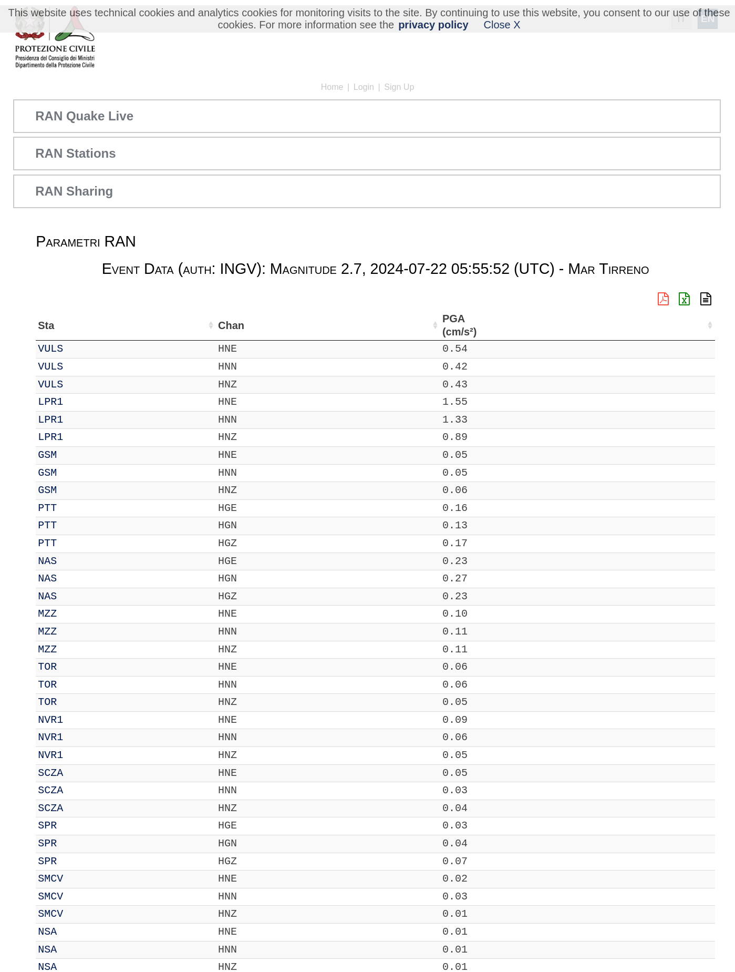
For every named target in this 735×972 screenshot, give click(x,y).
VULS (78, 349)
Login (364, 87)
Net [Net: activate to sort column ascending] (46, 325)
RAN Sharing (74, 191)
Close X (502, 24)
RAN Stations (75, 153)
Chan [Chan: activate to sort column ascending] (109, 325)
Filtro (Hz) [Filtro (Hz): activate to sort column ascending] (409, 325)
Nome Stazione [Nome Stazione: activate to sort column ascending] (296, 325)
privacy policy (433, 24)
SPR (75, 825)
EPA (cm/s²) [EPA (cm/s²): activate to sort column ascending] (559, 325)
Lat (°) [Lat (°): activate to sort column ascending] (177, 325)
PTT (75, 508)
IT (44, 349)
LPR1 (78, 402)
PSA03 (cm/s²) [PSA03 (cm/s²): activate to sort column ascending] (688, 325)
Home (332, 87)
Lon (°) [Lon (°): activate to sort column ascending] (227, 325)
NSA (75, 932)
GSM (75, 455)
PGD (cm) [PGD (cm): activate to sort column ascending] (640, 325)
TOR (75, 667)
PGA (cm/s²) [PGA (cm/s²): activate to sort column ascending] (513, 325)
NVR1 (78, 720)
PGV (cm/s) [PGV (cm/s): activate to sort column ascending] (602, 325)
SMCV (78, 879)
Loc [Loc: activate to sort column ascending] (142, 325)
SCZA (78, 773)
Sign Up (399, 87)
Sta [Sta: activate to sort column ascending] (74, 325)
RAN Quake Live (84, 116)
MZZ (75, 614)
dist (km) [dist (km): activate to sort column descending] (474, 325)
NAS (75, 561)
